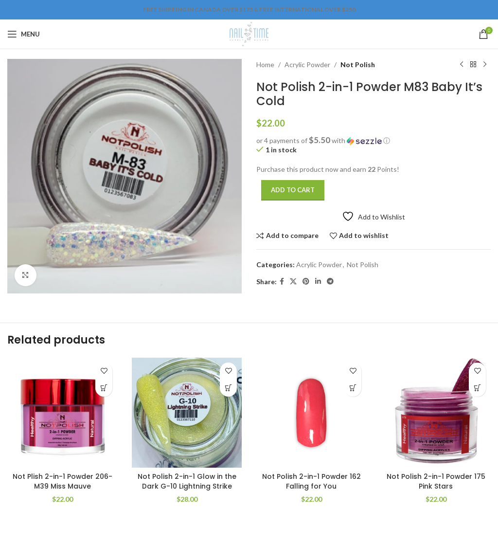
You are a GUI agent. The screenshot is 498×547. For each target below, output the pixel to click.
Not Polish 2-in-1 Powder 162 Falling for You (311, 481)
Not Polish (357, 64)
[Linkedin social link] (318, 281)
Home (265, 64)
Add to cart (293, 190)
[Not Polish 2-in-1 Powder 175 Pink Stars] (436, 413)
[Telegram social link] (330, 281)
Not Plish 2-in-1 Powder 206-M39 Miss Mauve (62, 481)
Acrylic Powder (307, 64)
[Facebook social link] (282, 281)
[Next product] (485, 65)
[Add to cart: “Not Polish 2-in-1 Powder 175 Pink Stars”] (477, 388)
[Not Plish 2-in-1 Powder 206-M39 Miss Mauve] (62, 413)
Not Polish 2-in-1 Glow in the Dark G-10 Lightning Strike (186, 481)
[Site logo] (249, 33)
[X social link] (293, 281)
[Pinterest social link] (306, 281)
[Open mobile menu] (23, 34)
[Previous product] (461, 65)
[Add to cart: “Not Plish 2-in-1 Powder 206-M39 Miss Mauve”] (103, 388)
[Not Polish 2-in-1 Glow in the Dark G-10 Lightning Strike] (187, 413)
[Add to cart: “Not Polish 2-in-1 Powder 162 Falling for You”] (352, 388)
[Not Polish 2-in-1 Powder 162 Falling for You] (311, 413)
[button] (373, 141)
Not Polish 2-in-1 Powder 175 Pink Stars (435, 481)
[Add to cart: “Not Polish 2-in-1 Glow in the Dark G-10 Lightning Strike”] (228, 388)
